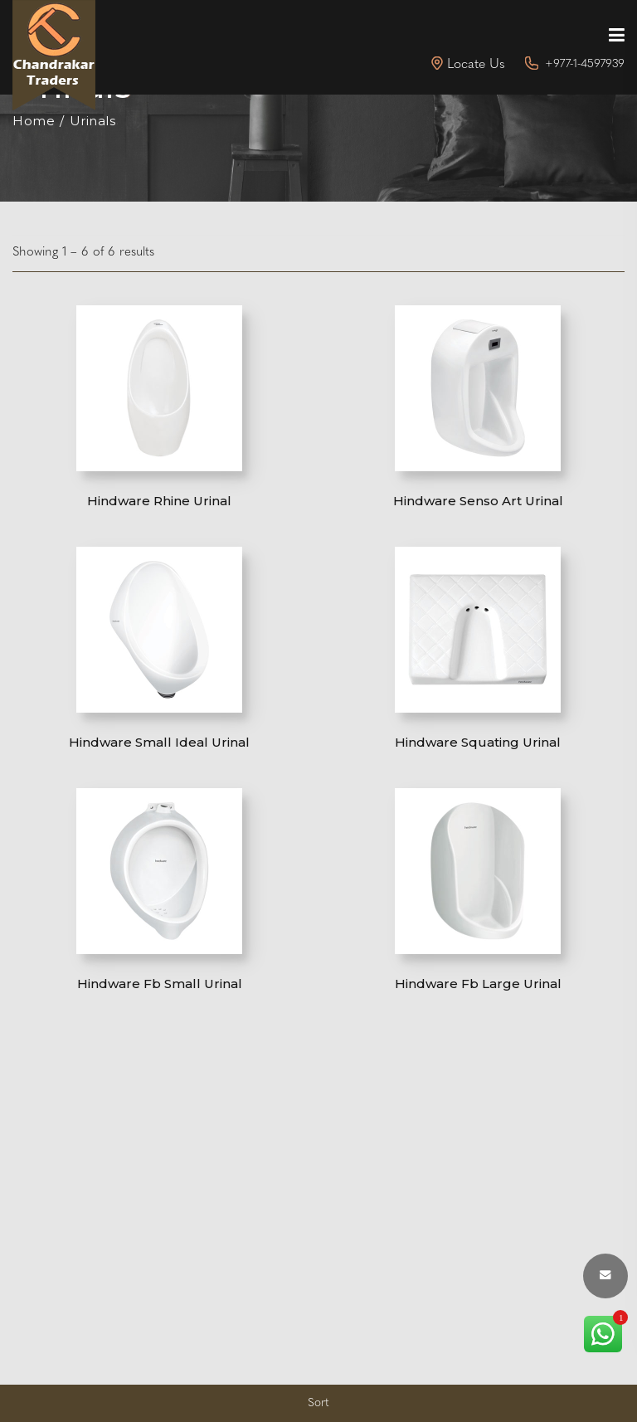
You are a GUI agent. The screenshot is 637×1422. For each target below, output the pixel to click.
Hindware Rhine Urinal (159, 501)
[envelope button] (605, 1276)
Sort (318, 1403)
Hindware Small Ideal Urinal (159, 742)
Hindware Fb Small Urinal (159, 983)
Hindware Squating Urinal (478, 742)
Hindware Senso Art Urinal (478, 501)
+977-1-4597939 (585, 64)
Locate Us (476, 64)
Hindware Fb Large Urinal (478, 983)
